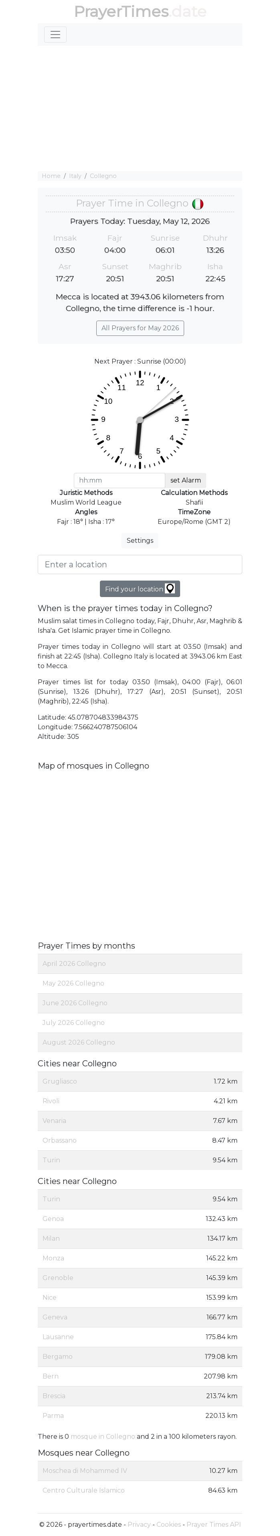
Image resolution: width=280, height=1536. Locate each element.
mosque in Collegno (103, 1436)
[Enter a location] (140, 564)
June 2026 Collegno (75, 1003)
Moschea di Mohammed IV (85, 1471)
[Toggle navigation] (55, 35)
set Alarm (185, 480)
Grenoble (58, 1278)
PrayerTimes (121, 11)
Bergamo (58, 1356)
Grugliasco (60, 1081)
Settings (140, 540)
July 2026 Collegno (74, 1023)
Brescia (54, 1396)
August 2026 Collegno (79, 1042)
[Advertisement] (140, 108)
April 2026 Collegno (74, 963)
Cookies (168, 1524)
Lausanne (58, 1337)
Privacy (139, 1524)
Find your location (140, 588)
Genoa (53, 1219)
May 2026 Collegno (73, 983)
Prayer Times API (214, 1524)
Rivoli (51, 1101)
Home (51, 176)
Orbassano (60, 1140)
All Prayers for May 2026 (140, 328)
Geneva (55, 1317)
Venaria (54, 1121)
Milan (51, 1238)
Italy (75, 176)
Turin (51, 1160)
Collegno (103, 176)
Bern (51, 1376)
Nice (50, 1297)
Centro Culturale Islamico (84, 1490)
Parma (53, 1415)
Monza (53, 1258)
